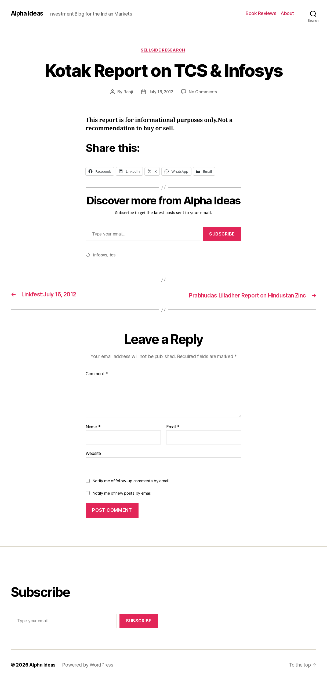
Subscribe (222, 234)
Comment (97, 382)
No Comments (203, 92)
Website (93, 461)
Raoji (128, 92)
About (287, 13)
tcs (112, 255)
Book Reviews (261, 13)
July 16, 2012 (161, 92)
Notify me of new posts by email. (121, 500)
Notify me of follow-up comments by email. (131, 488)
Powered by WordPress (88, 673)
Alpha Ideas (28, 13)
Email (173, 435)
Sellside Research (163, 50)
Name (93, 435)
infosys (100, 255)
